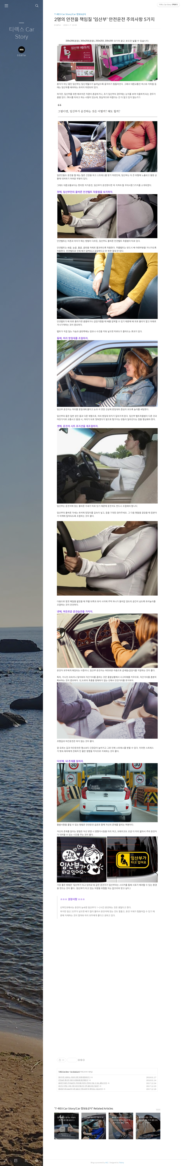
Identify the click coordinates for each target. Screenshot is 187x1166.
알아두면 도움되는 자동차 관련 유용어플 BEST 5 (82, 1077)
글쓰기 (6, 1160)
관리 (37, 1160)
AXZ (114, 1163)
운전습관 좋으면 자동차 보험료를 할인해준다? (81, 1080)
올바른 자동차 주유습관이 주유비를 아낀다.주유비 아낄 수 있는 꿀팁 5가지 (90, 1083)
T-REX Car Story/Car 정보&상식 (78, 14)
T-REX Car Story (71, 1072)
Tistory (129, 1163)
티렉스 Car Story (21, 33)
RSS (27, 1160)
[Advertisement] (92, 942)
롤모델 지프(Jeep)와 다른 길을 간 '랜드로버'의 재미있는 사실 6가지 (88, 1089)
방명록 (16, 1160)
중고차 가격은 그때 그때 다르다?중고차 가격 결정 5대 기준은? (86, 1086)
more (166, 1109)
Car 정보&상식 (82, 1072)
